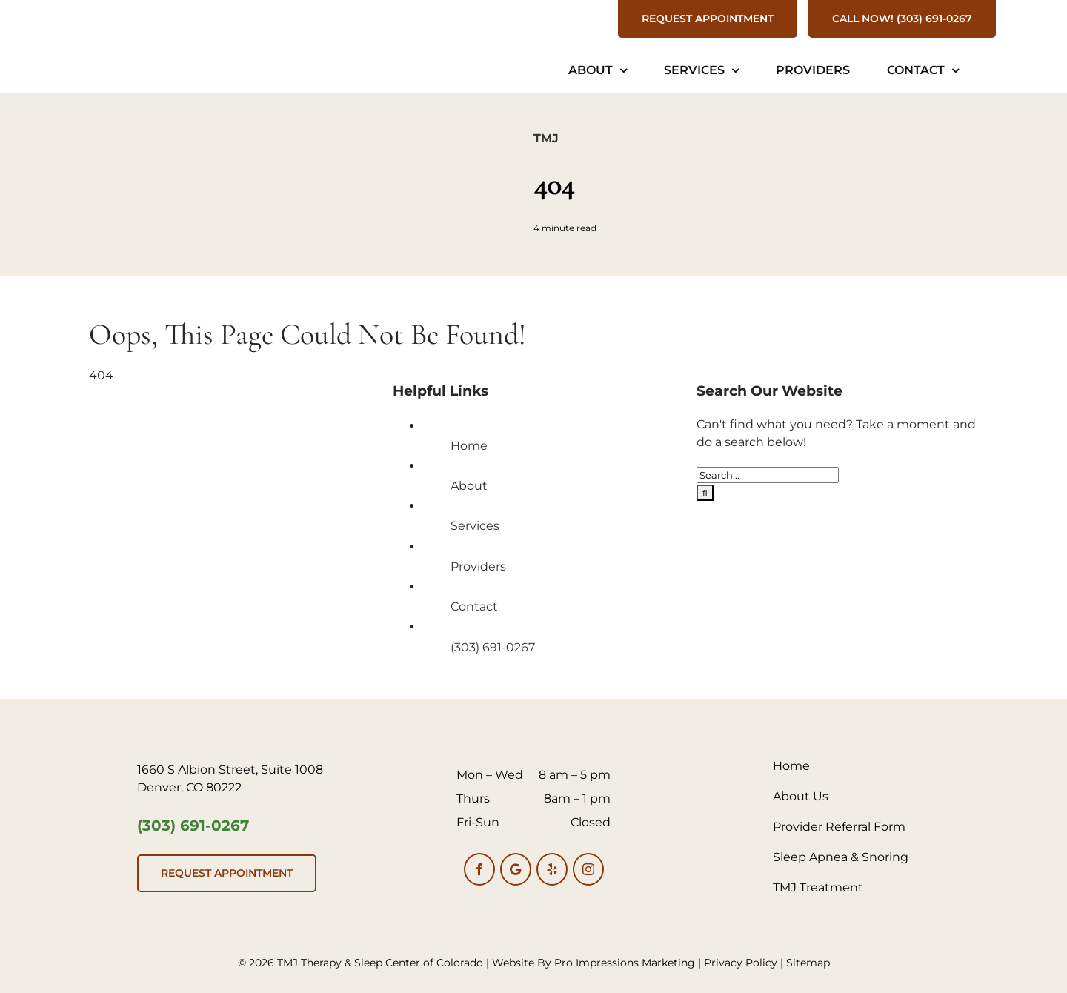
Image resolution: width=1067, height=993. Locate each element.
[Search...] (768, 475)
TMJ (546, 138)
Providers (478, 566)
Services (475, 526)
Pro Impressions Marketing (624, 962)
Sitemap (808, 962)
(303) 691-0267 (493, 647)
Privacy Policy (740, 962)
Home (469, 446)
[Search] (705, 493)
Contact (474, 607)
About (469, 486)
